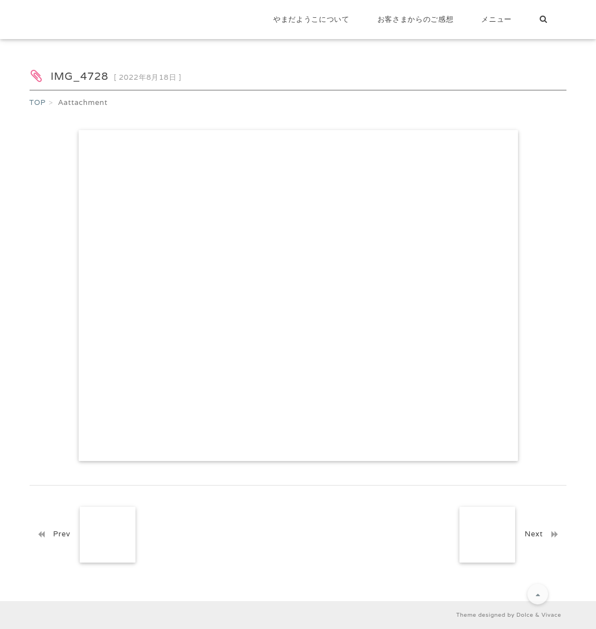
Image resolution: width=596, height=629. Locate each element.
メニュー (496, 19)
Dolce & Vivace (538, 614)
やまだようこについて (311, 19)
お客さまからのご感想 (415, 19)
